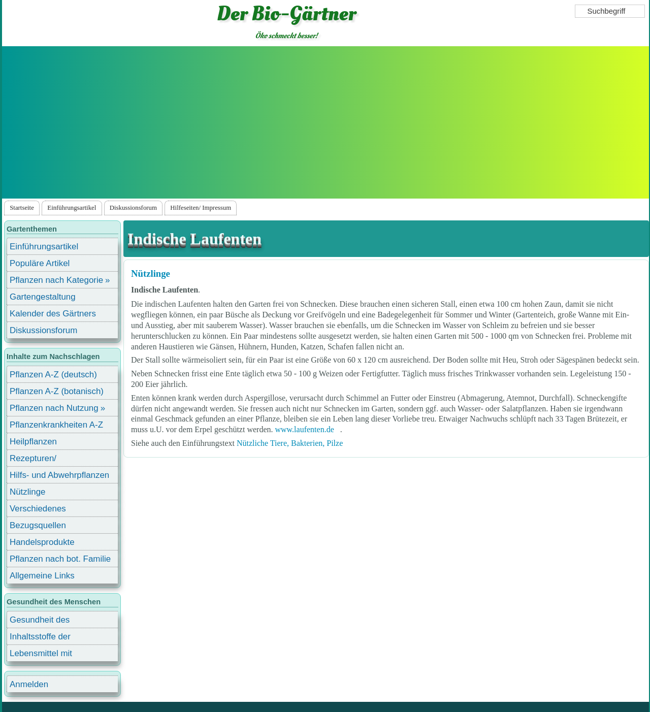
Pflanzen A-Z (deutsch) (53, 374)
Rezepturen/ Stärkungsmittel (39, 460)
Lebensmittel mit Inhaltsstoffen (41, 655)
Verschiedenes (38, 508)
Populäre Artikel (40, 263)
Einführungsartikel (71, 207)
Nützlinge (150, 273)
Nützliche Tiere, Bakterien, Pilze (290, 443)
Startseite (22, 207)
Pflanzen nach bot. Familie (60, 559)
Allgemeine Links (42, 575)
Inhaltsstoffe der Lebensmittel (40, 638)
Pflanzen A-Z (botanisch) (57, 391)
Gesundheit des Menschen (40, 621)
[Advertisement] (325, 122)
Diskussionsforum (133, 207)
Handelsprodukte (42, 542)
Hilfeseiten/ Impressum (200, 207)
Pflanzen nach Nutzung (54, 408)
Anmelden (29, 684)
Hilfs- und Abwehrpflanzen (59, 475)
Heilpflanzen (33, 441)
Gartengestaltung (43, 297)
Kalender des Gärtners (53, 313)
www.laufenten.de (304, 429)
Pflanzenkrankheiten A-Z (56, 425)
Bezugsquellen (38, 525)
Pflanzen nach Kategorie (56, 280)
